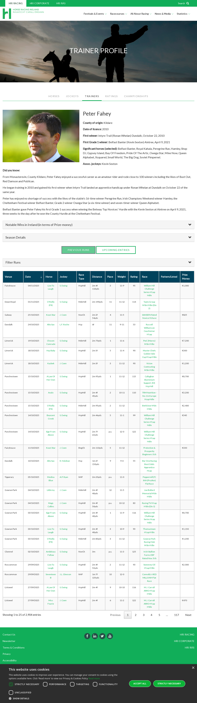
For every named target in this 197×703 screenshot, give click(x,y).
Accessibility (10, 660)
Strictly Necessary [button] (169, 683)
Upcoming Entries (116, 249)
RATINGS (111, 96)
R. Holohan (65, 461)
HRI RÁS (61, 3)
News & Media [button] (164, 13)
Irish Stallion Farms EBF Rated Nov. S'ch (149, 554)
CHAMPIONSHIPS (136, 96)
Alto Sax (50, 324)
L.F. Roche (64, 324)
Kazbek (50, 363)
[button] (66, 698)
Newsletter (9, 640)
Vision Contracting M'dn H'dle (149, 366)
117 (176, 614)
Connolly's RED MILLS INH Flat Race (149, 577)
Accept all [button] (139, 683)
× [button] (193, 668)
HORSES (54, 96)
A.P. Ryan (64, 477)
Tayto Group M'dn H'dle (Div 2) (149, 305)
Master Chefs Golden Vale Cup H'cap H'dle (149, 353)
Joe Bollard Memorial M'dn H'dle (149, 493)
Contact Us (9, 634)
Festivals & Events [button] (95, 13)
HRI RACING (16, 3)
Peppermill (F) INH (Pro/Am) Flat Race (149, 480)
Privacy (7, 653)
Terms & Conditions (14, 647)
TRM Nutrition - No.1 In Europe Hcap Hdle (149, 395)
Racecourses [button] (118, 13)
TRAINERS (92, 96)
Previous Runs (78, 249)
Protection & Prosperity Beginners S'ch (149, 451)
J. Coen (63, 315)
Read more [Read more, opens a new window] (94, 678)
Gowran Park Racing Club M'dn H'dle (149, 542)
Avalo (50, 392)
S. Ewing (63, 285)
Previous (115, 614)
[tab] (98, 225)
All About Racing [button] (140, 13)
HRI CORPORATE (39, 3)
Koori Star (50, 315)
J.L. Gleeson (65, 574)
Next (188, 614)
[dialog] (98, 683)
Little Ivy (51, 490)
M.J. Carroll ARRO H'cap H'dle (149, 590)
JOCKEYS (72, 96)
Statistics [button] (183, 13)
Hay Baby (51, 350)
